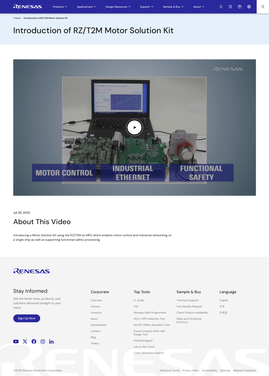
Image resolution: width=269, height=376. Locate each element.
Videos (17, 18)
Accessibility (209, 370)
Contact (96, 331)
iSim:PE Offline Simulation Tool (152, 325)
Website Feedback (244, 370)
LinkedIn (51, 341)
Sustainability (99, 325)
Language (249, 6)
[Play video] (134, 127)
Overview (96, 300)
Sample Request (239, 6)
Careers (95, 306)
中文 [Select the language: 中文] (222, 306)
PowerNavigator (143, 340)
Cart (230, 6)
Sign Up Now (26, 318)
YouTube (16, 341)
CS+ (136, 306)
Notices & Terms (170, 370)
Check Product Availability (192, 312)
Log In (221, 6)
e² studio (139, 300)
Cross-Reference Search (149, 353)
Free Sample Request (189, 306)
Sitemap (225, 370)
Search (263, 6)
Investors (96, 312)
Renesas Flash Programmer (150, 312)
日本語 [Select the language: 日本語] (223, 312)
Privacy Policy (191, 370)
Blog (93, 337)
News (94, 318)
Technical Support (187, 300)
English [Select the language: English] (223, 300)
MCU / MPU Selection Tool (149, 318)
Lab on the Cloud (144, 346)
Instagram (43, 341)
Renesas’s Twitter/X (25, 341)
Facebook (33, 341)
